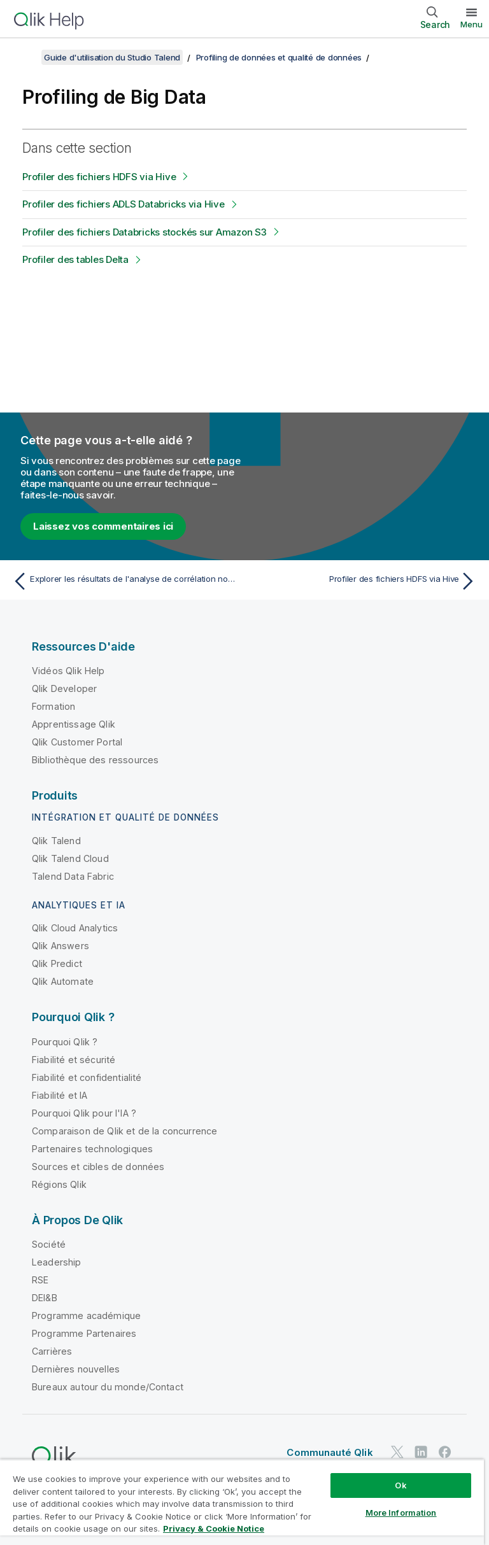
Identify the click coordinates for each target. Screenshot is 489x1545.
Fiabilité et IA (59, 1095)
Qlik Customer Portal (77, 742)
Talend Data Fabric (73, 876)
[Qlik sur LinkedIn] (420, 1452)
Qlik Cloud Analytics (75, 927)
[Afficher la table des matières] (25, 57)
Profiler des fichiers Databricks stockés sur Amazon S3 (144, 232)
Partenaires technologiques (92, 1148)
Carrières (52, 1351)
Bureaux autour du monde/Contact (107, 1386)
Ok (400, 1485)
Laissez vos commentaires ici (103, 526)
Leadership (57, 1262)
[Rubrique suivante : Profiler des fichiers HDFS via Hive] (364, 581)
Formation (53, 706)
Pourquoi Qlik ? (64, 1041)
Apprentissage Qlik (73, 724)
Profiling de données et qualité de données (279, 57)
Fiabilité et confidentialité (86, 1077)
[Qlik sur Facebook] (445, 1452)
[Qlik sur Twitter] (397, 1452)
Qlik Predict (57, 963)
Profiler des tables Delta (75, 259)
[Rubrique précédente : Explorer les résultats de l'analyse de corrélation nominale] (125, 581)
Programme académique (86, 1315)
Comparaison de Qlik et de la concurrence (124, 1130)
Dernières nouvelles (76, 1369)
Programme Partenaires (84, 1333)
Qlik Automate (63, 981)
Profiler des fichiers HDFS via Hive (99, 177)
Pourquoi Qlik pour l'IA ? (84, 1113)
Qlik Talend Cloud (70, 858)
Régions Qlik (59, 1184)
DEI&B (44, 1297)
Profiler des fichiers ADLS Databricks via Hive (123, 204)
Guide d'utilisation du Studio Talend (112, 57)
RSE (40, 1279)
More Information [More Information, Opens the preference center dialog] (401, 1512)
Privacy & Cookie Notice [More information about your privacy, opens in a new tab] (213, 1528)
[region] (242, 1502)
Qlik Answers (60, 945)
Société (49, 1244)
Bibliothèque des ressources (95, 759)
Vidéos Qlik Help (68, 670)
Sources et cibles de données (98, 1166)
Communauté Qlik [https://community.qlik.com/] (329, 1452)
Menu (471, 24)
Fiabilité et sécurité (73, 1059)
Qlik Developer (64, 688)
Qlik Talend (56, 840)
